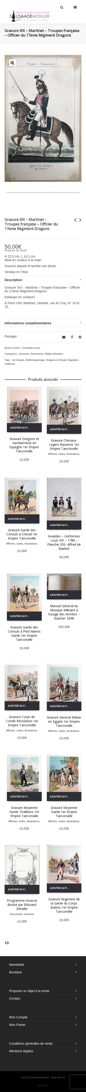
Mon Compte (18, 1017)
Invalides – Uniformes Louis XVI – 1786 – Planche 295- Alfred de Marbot (64, 542)
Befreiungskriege (35, 360)
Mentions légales (21, 1051)
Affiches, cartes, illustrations (63, 454)
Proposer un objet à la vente (29, 991)
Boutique (15, 972)
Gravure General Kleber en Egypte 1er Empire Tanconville (64, 721)
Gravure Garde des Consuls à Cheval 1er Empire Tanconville (21, 534)
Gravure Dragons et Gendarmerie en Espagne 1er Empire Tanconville (24, 445)
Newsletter (16, 964)
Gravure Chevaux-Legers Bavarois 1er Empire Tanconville (64, 444)
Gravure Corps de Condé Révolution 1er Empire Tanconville (22, 721)
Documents (37, 353)
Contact (14, 998)
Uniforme (10, 363)
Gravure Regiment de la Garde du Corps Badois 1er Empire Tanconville (64, 905)
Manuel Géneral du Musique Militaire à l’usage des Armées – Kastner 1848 (64, 612)
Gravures (24, 353)
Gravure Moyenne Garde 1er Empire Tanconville (64, 811)
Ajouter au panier (21, 428)
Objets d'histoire (54, 353)
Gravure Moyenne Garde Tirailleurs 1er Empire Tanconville (24, 811)
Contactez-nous (31, 347)
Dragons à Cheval (56, 360)
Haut (42, 1085)
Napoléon (73, 360)
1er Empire (18, 360)
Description (13, 280)
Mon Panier (17, 1025)
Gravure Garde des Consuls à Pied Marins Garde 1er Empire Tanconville (24, 633)
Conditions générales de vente (31, 1043)
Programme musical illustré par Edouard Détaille (22, 904)
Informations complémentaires (28, 323)
